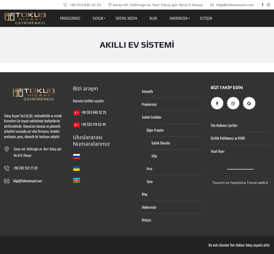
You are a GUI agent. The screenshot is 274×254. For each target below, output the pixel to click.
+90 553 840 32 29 (82, 5)
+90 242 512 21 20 (25, 168)
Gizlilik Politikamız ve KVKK (228, 138)
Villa (154, 156)
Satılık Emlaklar (151, 117)
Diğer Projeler (155, 130)
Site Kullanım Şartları (224, 125)
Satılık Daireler (161, 143)
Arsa (149, 168)
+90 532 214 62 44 (93, 124)
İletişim (146, 220)
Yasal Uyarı (217, 151)
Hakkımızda (149, 207)
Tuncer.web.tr (257, 183)
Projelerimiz (149, 104)
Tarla (150, 181)
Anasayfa (147, 91)
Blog (145, 194)
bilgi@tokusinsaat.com (232, 5)
